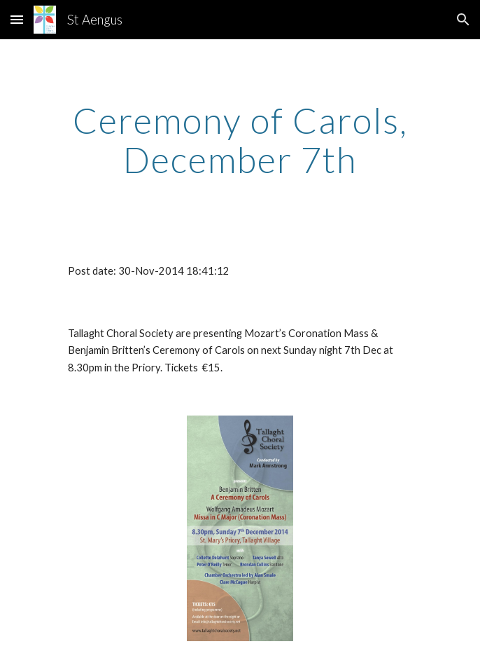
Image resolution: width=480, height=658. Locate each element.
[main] (239, 139)
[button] (17, 19)
